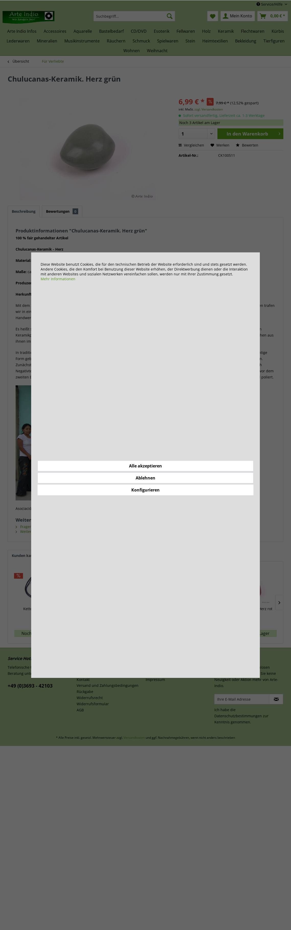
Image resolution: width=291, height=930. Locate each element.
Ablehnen (145, 478)
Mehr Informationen (58, 278)
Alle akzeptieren (145, 466)
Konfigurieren (145, 490)
